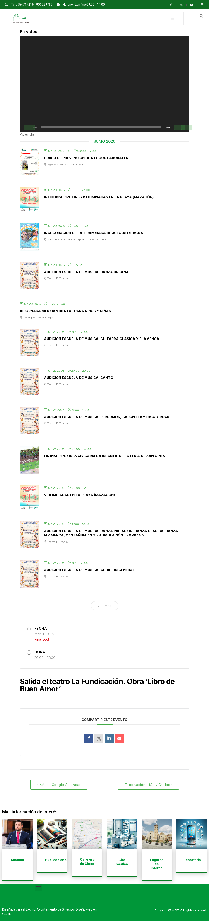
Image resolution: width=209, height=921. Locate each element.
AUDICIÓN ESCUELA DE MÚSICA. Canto (78, 377)
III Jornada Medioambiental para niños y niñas (65, 311)
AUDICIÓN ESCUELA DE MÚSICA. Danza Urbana (86, 272)
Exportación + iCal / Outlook (148, 784)
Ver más (105, 605)
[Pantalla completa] (186, 127)
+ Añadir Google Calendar (59, 784)
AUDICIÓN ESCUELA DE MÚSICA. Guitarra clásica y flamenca (101, 338)
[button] (38, 887)
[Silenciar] (179, 127)
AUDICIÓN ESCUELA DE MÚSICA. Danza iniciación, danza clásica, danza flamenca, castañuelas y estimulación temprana (111, 533)
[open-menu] (173, 18)
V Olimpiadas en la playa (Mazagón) (79, 495)
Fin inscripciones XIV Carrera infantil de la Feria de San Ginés (104, 455)
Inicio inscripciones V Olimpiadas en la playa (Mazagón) (99, 197)
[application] (104, 84)
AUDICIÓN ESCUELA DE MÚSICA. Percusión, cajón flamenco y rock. (107, 416)
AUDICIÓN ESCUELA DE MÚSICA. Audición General (89, 569)
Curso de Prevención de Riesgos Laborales (86, 157)
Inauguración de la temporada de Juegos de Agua (93, 232)
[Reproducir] (29, 127)
